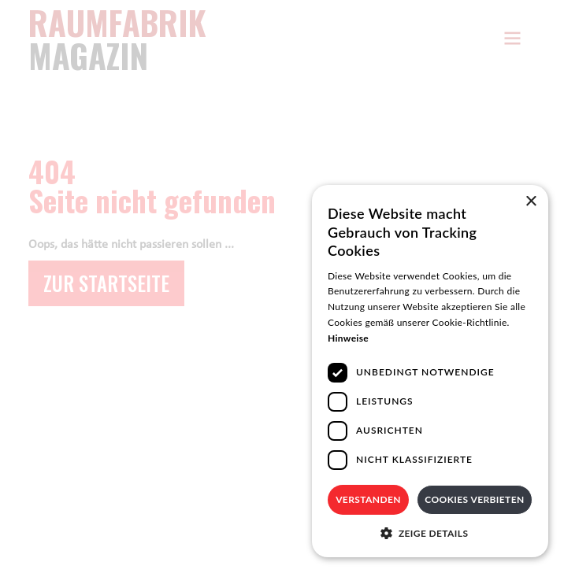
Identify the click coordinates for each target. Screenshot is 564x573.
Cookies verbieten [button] (474, 499)
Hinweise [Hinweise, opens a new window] (348, 338)
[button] (430, 533)
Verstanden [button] (368, 499)
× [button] (530, 202)
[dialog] (430, 371)
